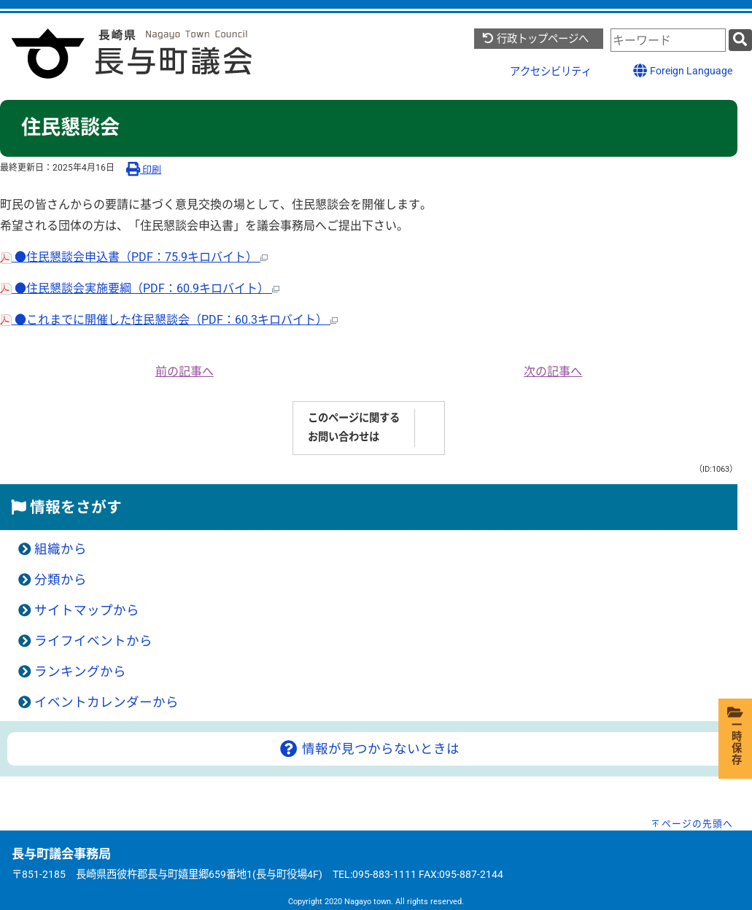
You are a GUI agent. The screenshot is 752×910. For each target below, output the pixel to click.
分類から (60, 579)
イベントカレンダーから (106, 702)
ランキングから (80, 671)
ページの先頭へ (697, 823)
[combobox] (668, 40)
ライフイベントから (93, 641)
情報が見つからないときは (369, 749)
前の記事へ (184, 371)
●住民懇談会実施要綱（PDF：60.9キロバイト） (139, 288)
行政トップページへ (535, 39)
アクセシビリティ (551, 72)
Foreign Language (682, 70)
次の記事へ (553, 371)
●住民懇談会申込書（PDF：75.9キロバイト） (134, 257)
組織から (60, 549)
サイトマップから (86, 610)
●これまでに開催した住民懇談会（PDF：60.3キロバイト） (169, 320)
